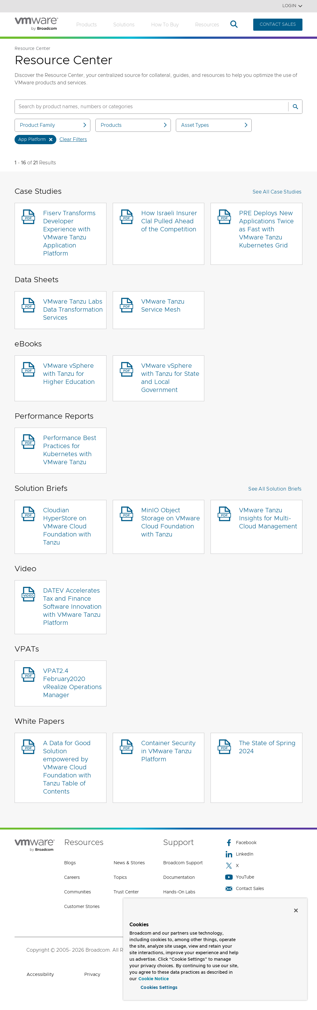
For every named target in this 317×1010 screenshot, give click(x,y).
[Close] (296, 909)
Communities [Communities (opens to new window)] (77, 892)
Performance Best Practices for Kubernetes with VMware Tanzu (69, 450)
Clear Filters (73, 139)
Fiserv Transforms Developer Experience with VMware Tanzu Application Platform (69, 233)
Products (86, 24)
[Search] (295, 106)
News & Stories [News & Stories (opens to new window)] (129, 863)
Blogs (70, 863)
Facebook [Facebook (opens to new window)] (241, 843)
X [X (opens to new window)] (232, 866)
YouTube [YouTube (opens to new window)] (239, 877)
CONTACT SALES (278, 24)
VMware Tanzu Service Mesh (163, 306)
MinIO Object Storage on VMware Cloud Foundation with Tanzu (170, 522)
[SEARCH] (145, 106)
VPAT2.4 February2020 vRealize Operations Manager (72, 683)
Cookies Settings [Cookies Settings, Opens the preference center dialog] (159, 986)
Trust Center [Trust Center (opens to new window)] (126, 892)
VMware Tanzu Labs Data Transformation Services (73, 310)
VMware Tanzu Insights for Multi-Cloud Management (268, 518)
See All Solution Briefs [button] (275, 489)
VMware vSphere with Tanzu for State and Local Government (170, 378)
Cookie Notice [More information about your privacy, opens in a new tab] (153, 978)
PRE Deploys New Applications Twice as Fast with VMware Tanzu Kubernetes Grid (266, 229)
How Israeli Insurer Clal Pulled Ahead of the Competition (169, 221)
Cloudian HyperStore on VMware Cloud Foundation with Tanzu (67, 526)
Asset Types (215, 125)
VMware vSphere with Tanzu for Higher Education (69, 374)
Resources (207, 24)
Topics (120, 877)
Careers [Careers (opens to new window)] (72, 877)
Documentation (179, 877)
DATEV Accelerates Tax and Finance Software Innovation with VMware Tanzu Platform (72, 607)
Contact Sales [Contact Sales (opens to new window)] (244, 888)
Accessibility (40, 974)
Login (292, 6)
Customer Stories (82, 907)
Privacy (92, 974)
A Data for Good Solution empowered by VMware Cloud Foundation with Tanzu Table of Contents (67, 767)
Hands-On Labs (179, 892)
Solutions (124, 24)
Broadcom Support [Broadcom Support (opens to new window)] (183, 863)
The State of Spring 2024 (267, 747)
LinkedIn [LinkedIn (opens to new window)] (239, 854)
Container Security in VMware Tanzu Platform (168, 751)
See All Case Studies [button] (277, 191)
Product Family (53, 125)
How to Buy (165, 24)
